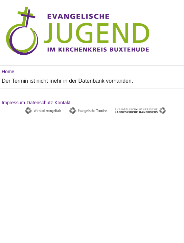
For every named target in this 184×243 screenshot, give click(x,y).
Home (8, 71)
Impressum (13, 102)
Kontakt (62, 102)
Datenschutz (40, 102)
